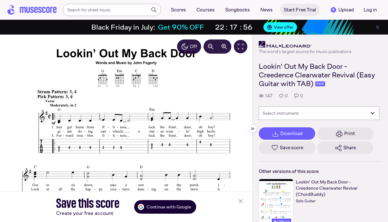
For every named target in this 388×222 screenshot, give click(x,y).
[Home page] (32, 10)
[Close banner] (377, 27)
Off (189, 46)
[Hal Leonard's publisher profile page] (305, 44)
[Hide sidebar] (252, 128)
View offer (280, 27)
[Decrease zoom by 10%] (210, 46)
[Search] (154, 10)
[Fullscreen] (240, 46)
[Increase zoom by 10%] (224, 46)
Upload (342, 10)
